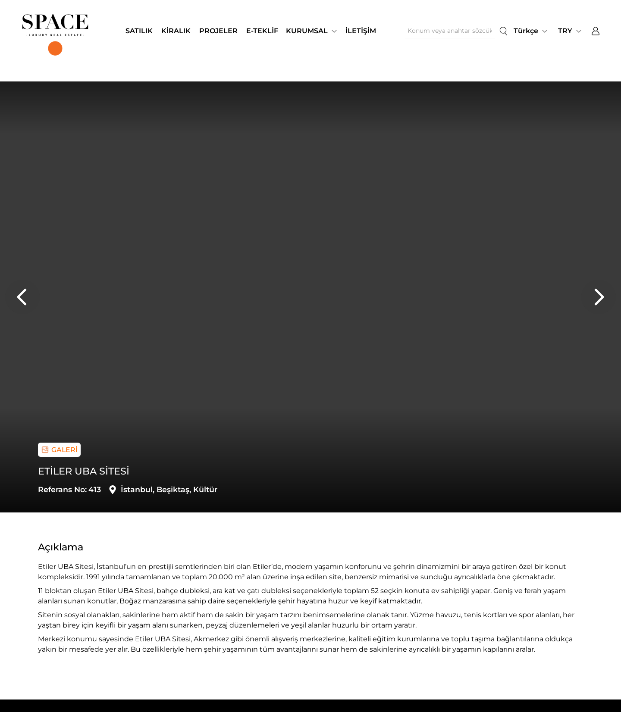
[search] (503, 31)
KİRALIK (176, 31)
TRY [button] (565, 31)
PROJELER (218, 31)
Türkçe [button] (526, 31)
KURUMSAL (307, 31)
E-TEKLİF (262, 31)
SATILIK (139, 31)
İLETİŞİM (360, 31)
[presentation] (22, 297)
